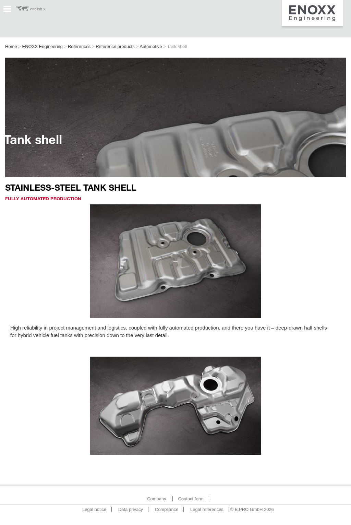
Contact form (190, 498)
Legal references (206, 509)
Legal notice (94, 509)
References (79, 46)
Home (11, 46)
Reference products (115, 46)
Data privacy (130, 509)
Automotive (151, 46)
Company (156, 498)
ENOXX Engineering (42, 46)
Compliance (167, 509)
